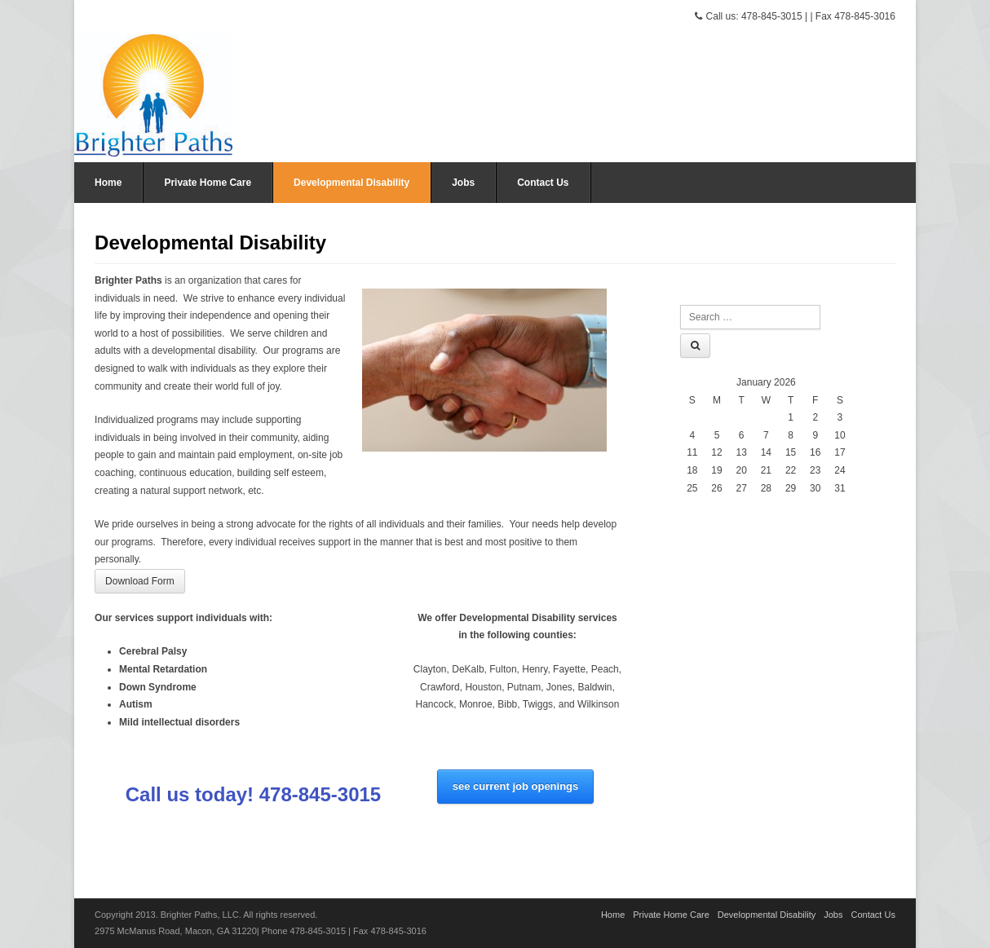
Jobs (463, 182)
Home (108, 182)
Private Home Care (207, 182)
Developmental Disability (351, 182)
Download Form (140, 581)
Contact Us (542, 182)
